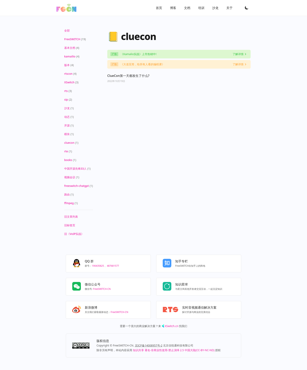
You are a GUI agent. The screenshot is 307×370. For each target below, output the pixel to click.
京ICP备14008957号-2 (149, 345)
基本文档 (69, 48)
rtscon (68, 73)
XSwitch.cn (171, 326)
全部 (67, 30)
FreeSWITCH (72, 39)
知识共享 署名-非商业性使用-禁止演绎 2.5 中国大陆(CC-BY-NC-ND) (173, 350)
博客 (173, 8)
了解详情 (238, 54)
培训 (201, 8)
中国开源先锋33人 (75, 168)
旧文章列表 (71, 216)
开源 (67, 125)
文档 (187, 8)
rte (66, 151)
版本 (67, 65)
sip (66, 99)
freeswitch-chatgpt (76, 186)
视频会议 (69, 177)
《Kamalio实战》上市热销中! (138, 54)
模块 (67, 134)
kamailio (69, 56)
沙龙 (215, 8)
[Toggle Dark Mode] (247, 8)
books (68, 160)
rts (66, 91)
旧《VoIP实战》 (74, 234)
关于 (229, 8)
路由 (67, 194)
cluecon (69, 143)
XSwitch (69, 82)
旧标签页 (69, 225)
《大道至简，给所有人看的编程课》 (142, 64)
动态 (67, 117)
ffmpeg (69, 203)
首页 (159, 8)
